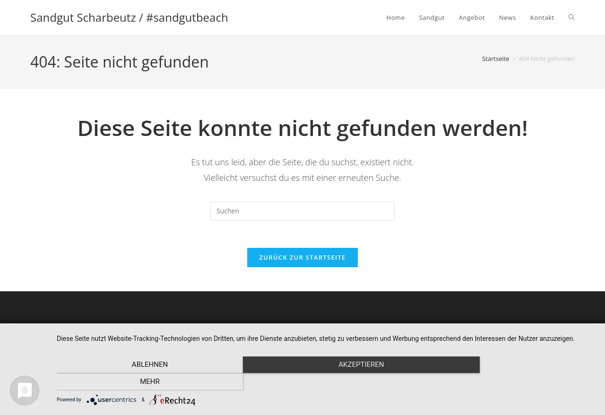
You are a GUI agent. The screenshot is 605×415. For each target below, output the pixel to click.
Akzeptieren (326, 382)
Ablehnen (138, 382)
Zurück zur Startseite (302, 258)
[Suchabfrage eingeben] (302, 211)
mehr (515, 382)
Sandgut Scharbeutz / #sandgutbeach (129, 17)
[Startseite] (496, 58)
